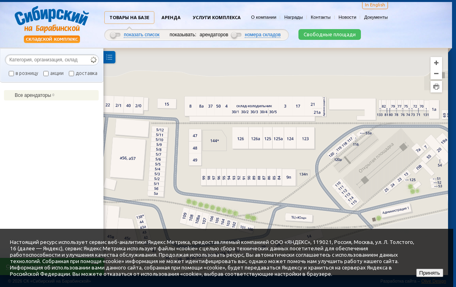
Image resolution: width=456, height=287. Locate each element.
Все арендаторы (31, 95)
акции (57, 73)
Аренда (171, 17)
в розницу (27, 73)
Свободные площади (330, 34)
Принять (429, 273)
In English (375, 4)
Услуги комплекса (217, 17)
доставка (86, 73)
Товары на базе (129, 17)
